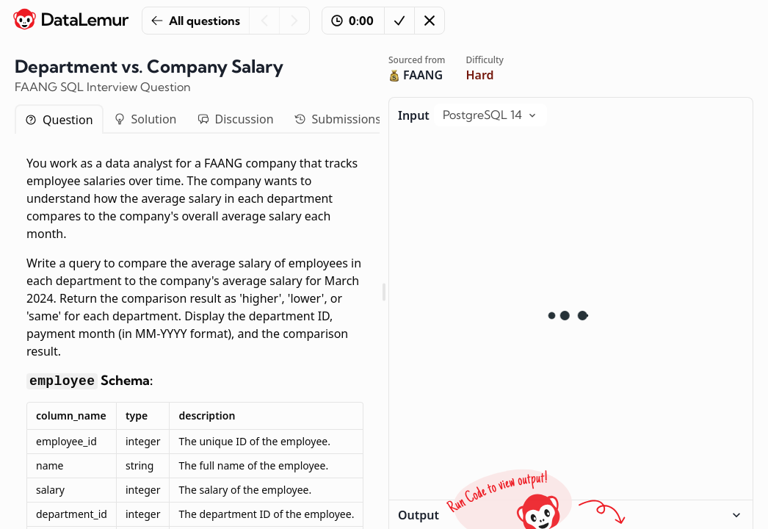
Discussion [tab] (236, 119)
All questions (195, 20)
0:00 (352, 20)
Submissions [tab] (337, 119)
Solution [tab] (145, 119)
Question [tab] (59, 120)
